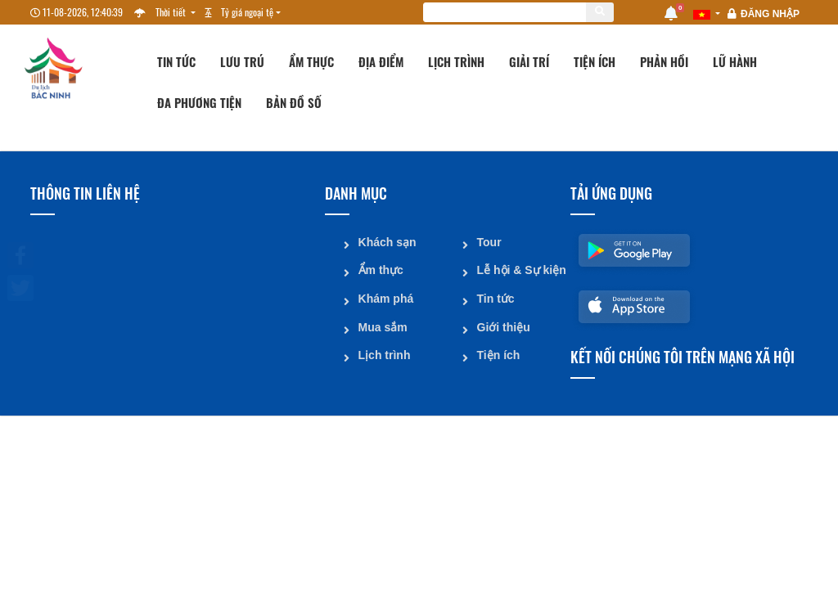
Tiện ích (594, 61)
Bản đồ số (294, 102)
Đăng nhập (770, 14)
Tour (488, 241)
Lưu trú (242, 61)
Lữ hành (735, 61)
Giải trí (529, 61)
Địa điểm (380, 61)
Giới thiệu (502, 324)
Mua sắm (382, 324)
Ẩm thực (311, 61)
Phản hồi (664, 61)
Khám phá (385, 296)
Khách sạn (387, 241)
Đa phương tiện (199, 102)
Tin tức (176, 61)
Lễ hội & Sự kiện (517, 269)
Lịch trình (456, 61)
